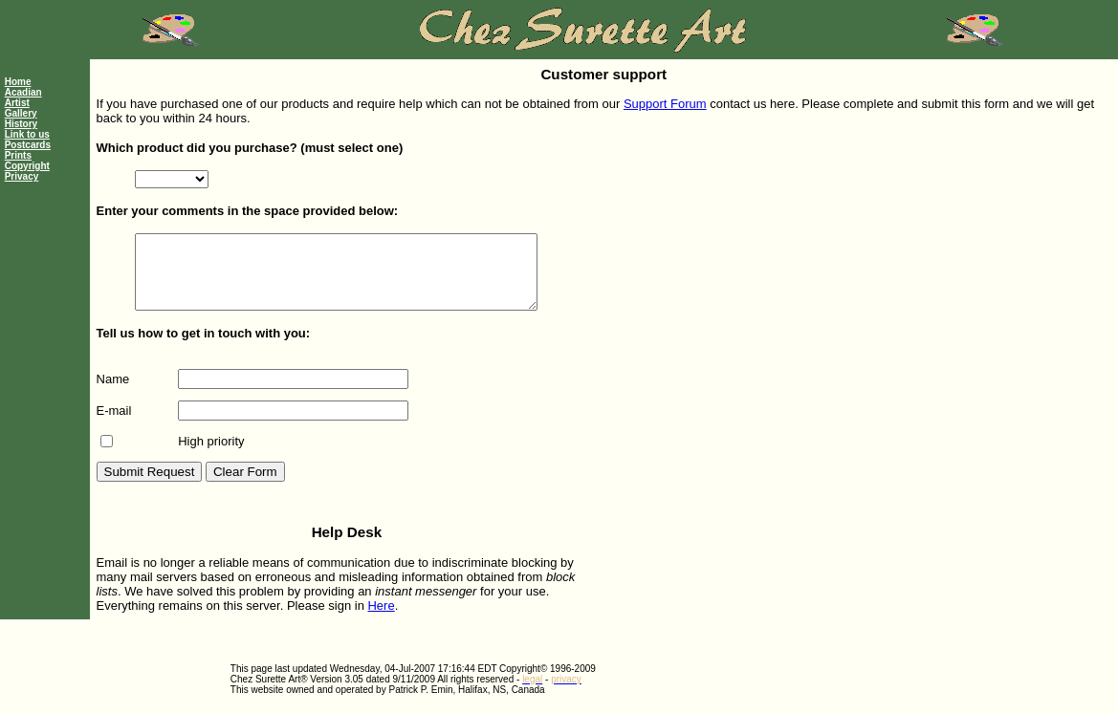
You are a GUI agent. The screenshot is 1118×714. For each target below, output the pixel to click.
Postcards (28, 145)
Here (380, 620)
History (21, 124)
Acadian (23, 92)
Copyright (27, 166)
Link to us (27, 134)
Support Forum (665, 104)
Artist (17, 102)
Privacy (22, 176)
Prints (18, 155)
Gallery (21, 113)
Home (18, 81)
